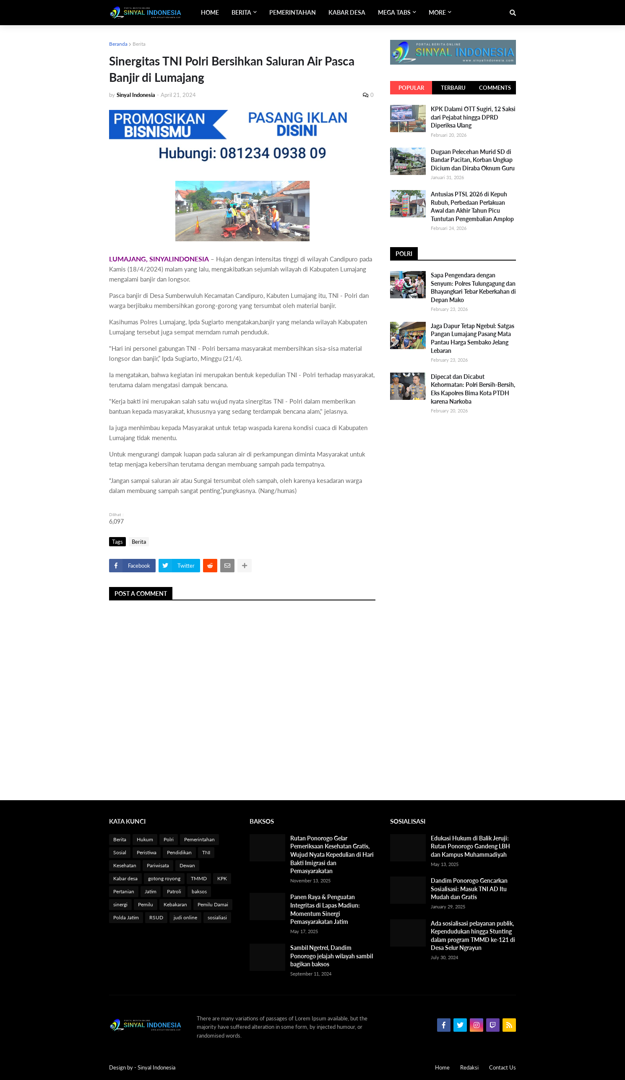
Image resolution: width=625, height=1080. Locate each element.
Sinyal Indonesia (156, 1067)
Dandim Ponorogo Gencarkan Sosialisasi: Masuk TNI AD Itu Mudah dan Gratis (469, 888)
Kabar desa (125, 878)
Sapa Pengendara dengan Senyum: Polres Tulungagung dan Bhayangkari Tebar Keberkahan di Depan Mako (473, 287)
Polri (169, 839)
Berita (139, 44)
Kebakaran (175, 904)
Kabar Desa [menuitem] (346, 12)
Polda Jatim (126, 917)
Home (442, 1067)
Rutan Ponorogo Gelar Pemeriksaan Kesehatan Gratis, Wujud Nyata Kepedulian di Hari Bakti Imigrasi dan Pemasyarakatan (332, 854)
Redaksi (469, 1067)
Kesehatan (124, 865)
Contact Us (502, 1067)
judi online (185, 917)
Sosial (119, 852)
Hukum (145, 839)
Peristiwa (146, 852)
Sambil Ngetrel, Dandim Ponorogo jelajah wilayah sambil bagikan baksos (331, 956)
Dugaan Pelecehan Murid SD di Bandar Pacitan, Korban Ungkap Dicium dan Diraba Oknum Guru (473, 160)
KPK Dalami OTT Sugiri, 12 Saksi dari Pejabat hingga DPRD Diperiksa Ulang (473, 117)
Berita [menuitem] (241, 12)
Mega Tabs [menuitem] (394, 12)
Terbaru (453, 87)
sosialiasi (217, 917)
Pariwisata (158, 865)
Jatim (150, 891)
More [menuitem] (437, 12)
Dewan (187, 865)
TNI (206, 852)
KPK (222, 878)
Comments (495, 87)
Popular (411, 87)
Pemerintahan (199, 839)
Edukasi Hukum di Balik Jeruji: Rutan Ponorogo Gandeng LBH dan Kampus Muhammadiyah (470, 846)
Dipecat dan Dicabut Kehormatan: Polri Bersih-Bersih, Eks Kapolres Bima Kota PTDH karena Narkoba (473, 389)
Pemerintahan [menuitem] (292, 12)
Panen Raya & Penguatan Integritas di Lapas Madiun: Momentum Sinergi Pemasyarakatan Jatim (325, 909)
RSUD (156, 917)
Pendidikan (179, 852)
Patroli (174, 891)
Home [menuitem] (210, 12)
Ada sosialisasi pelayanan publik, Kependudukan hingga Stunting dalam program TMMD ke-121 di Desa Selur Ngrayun (473, 936)
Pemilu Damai (213, 904)
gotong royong (164, 878)
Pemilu (145, 904)
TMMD (199, 878)
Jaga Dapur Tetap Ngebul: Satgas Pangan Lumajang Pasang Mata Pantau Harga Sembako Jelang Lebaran (472, 338)
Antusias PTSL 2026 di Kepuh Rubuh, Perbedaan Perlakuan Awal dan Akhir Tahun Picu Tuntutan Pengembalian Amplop (472, 206)
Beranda (118, 44)
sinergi (120, 904)
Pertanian (123, 891)
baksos (199, 891)
